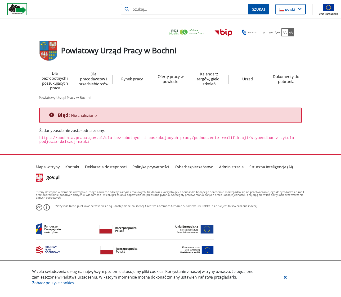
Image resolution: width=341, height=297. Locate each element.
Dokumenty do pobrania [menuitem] (286, 79)
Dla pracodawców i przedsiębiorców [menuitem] (93, 79)
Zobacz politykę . (53, 282)
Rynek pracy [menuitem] (132, 79)
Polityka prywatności (150, 167)
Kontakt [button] (248, 32)
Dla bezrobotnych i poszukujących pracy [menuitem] (54, 79)
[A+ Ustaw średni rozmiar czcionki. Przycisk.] (271, 32)
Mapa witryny (48, 167)
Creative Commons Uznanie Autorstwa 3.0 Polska (177, 206)
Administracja (231, 167)
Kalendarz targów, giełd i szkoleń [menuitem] (209, 79)
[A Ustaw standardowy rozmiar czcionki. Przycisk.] (264, 32)
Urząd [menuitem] (247, 79)
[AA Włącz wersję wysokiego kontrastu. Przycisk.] (291, 32)
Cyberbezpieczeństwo (194, 167)
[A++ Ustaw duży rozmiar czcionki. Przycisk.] (277, 32)
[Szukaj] (184, 9)
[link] (187, 32)
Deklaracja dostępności (106, 167)
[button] (285, 277)
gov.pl (48, 178)
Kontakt (72, 167)
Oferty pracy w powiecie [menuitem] (171, 79)
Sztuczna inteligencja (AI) (271, 167)
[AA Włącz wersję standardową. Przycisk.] (284, 32)
